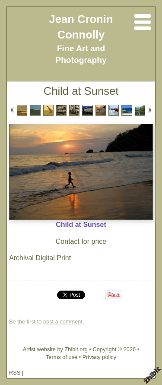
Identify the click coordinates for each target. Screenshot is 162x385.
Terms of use (61, 357)
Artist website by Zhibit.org (55, 349)
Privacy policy (99, 357)
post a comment (63, 321)
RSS (14, 372)
